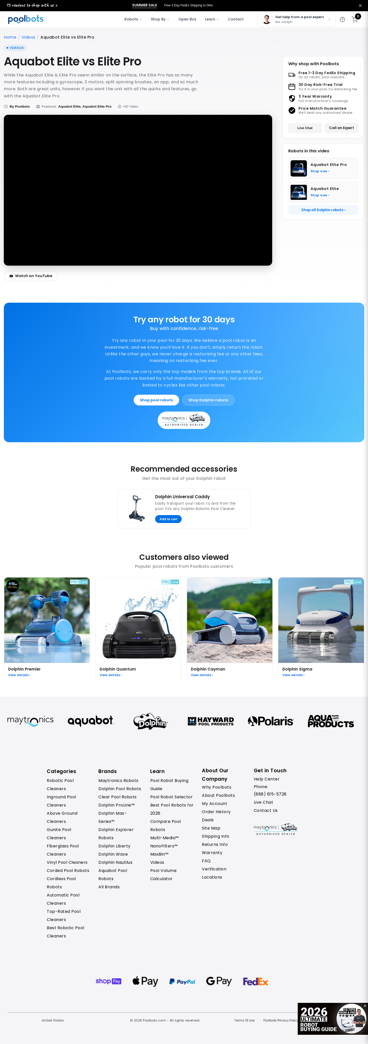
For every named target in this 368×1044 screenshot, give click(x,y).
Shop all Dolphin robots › (323, 209)
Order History (216, 812)
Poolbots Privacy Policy (280, 1020)
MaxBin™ (159, 854)
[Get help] (342, 19)
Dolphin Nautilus (115, 862)
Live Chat (305, 128)
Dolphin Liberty (114, 846)
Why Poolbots (216, 787)
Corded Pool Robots (68, 870)
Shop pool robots (156, 400)
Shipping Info (215, 836)
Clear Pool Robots (117, 797)
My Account (214, 804)
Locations (212, 877)
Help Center (267, 779)
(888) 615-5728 (270, 794)
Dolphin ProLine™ (116, 805)
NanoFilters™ (164, 846)
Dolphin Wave (113, 854)
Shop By (160, 19)
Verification (214, 869)
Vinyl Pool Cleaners (67, 862)
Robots (133, 19)
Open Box (187, 19)
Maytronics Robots (118, 781)
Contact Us (266, 810)
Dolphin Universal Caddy (182, 497)
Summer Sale (144, 5)
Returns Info (215, 844)
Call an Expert (341, 128)
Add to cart (168, 519)
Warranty (212, 853)
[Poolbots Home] (26, 19)
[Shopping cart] (355, 19)
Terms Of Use (244, 1020)
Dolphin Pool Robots (119, 789)
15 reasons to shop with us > (31, 5)
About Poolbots (218, 795)
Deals (208, 820)
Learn (212, 19)
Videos (28, 37)
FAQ (206, 861)
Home (10, 37)
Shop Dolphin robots (208, 400)
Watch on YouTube (30, 275)
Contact (236, 19)
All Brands (109, 887)
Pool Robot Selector (171, 797)
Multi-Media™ (164, 838)
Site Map (211, 828)
